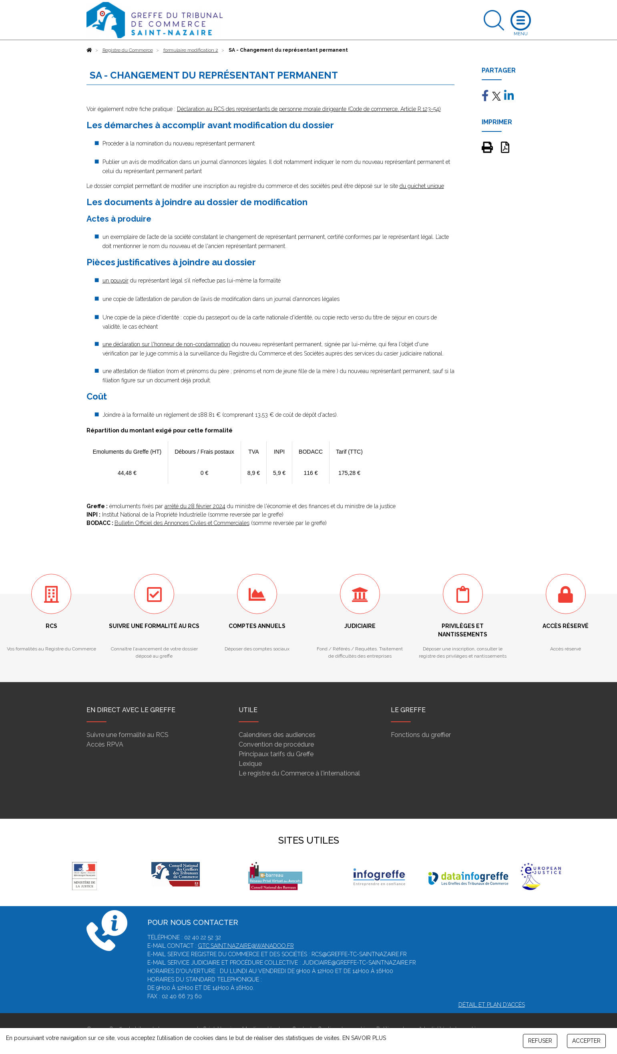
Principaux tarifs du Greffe (276, 754)
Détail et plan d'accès (491, 1005)
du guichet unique (422, 186)
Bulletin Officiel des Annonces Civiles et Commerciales (182, 523)
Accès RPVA (104, 744)
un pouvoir (115, 280)
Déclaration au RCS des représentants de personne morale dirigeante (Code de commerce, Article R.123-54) (309, 109)
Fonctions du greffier (421, 735)
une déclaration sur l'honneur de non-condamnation (166, 344)
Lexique (250, 763)
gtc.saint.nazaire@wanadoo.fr (246, 946)
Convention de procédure (276, 744)
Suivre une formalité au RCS (127, 735)
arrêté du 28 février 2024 (195, 506)
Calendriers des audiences (277, 735)
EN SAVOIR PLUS (364, 1038)
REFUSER (540, 1041)
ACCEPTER (586, 1041)
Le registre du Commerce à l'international (299, 773)
